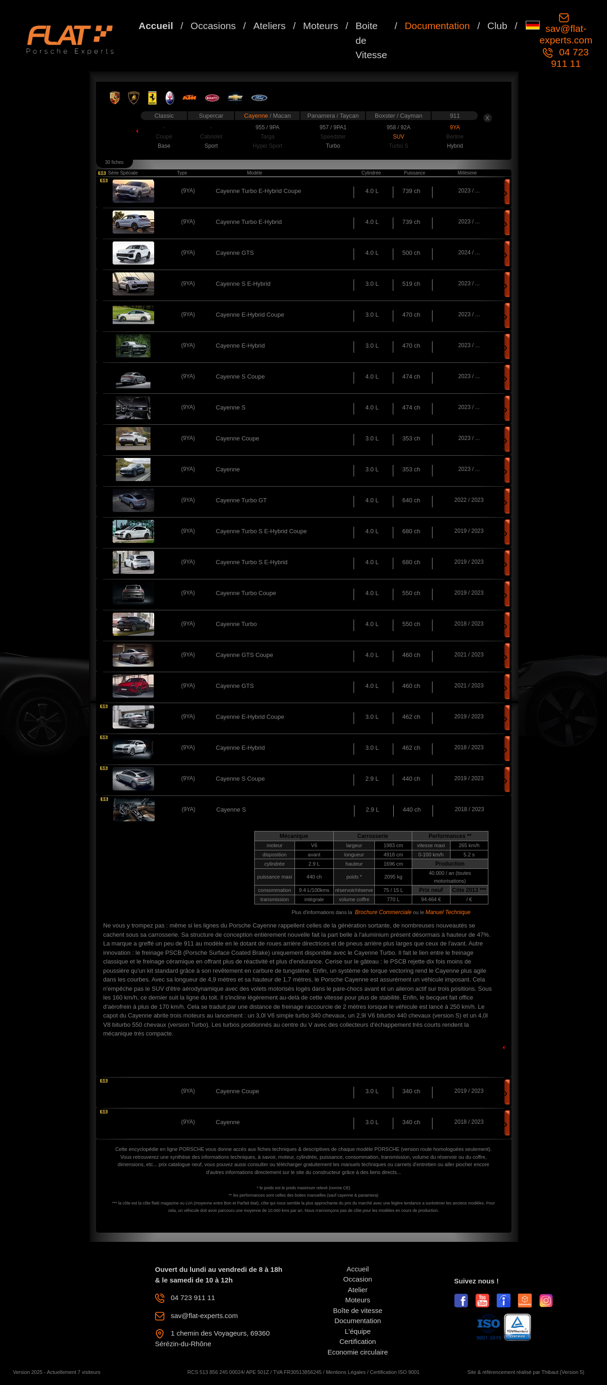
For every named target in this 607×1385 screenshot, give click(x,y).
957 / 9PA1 (333, 127)
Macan (282, 115)
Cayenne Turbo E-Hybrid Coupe (258, 190)
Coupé (164, 136)
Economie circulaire (357, 1352)
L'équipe (358, 1331)
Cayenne (257, 115)
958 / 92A (398, 127)
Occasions (213, 25)
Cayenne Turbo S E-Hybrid (252, 562)
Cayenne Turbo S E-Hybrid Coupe (261, 531)
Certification (357, 1341)
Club (497, 25)
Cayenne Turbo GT (241, 500)
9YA (455, 127)
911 (455, 115)
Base (164, 146)
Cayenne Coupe (237, 438)
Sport (211, 146)
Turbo (333, 146)
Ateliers (269, 25)
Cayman (411, 115)
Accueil (155, 25)
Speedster (333, 136)
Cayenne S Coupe (240, 376)
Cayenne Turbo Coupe (246, 593)
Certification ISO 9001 (395, 1372)
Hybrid (455, 146)
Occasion (358, 1279)
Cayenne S (231, 407)
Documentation (437, 25)
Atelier (358, 1290)
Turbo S (398, 146)
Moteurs (320, 25)
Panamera (322, 115)
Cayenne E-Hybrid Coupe (250, 314)
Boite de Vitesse (371, 40)
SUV (398, 136)
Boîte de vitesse (358, 1310)
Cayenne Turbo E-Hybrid (249, 221)
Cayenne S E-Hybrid (243, 283)
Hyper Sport (267, 146)
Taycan (349, 115)
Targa (267, 136)
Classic (164, 115)
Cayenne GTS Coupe (244, 654)
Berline (454, 136)
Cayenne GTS (235, 252)
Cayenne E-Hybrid (240, 345)
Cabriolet (211, 136)
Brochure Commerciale (383, 912)
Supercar (211, 115)
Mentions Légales (346, 1372)
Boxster (386, 115)
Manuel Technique (448, 912)
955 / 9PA (268, 127)
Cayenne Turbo (236, 623)
